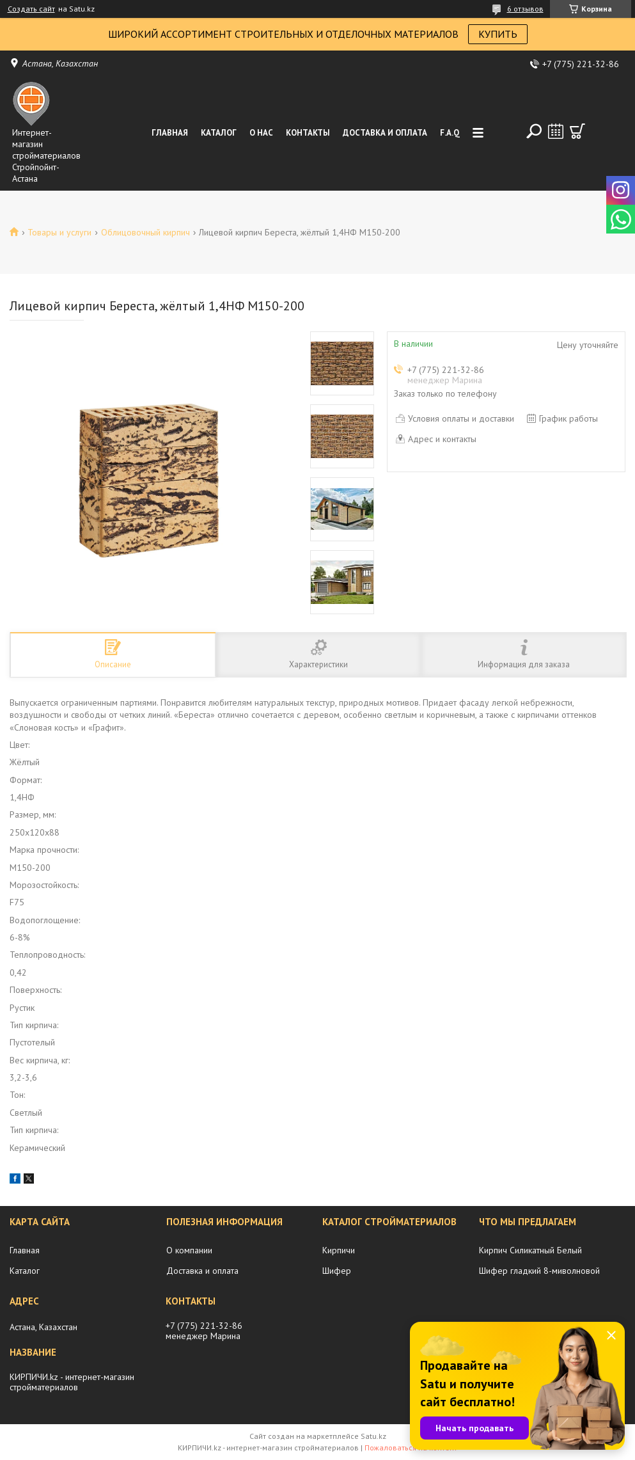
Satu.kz (373, 1436)
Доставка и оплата (385, 132)
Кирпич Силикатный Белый (530, 1250)
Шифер (336, 1270)
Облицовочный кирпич (145, 232)
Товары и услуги (59, 232)
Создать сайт (31, 8)
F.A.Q (450, 132)
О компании (189, 1250)
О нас (261, 132)
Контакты (308, 132)
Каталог (219, 132)
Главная (170, 132)
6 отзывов (525, 8)
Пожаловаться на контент (411, 1447)
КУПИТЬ (497, 34)
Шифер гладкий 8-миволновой (539, 1270)
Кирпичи (338, 1250)
